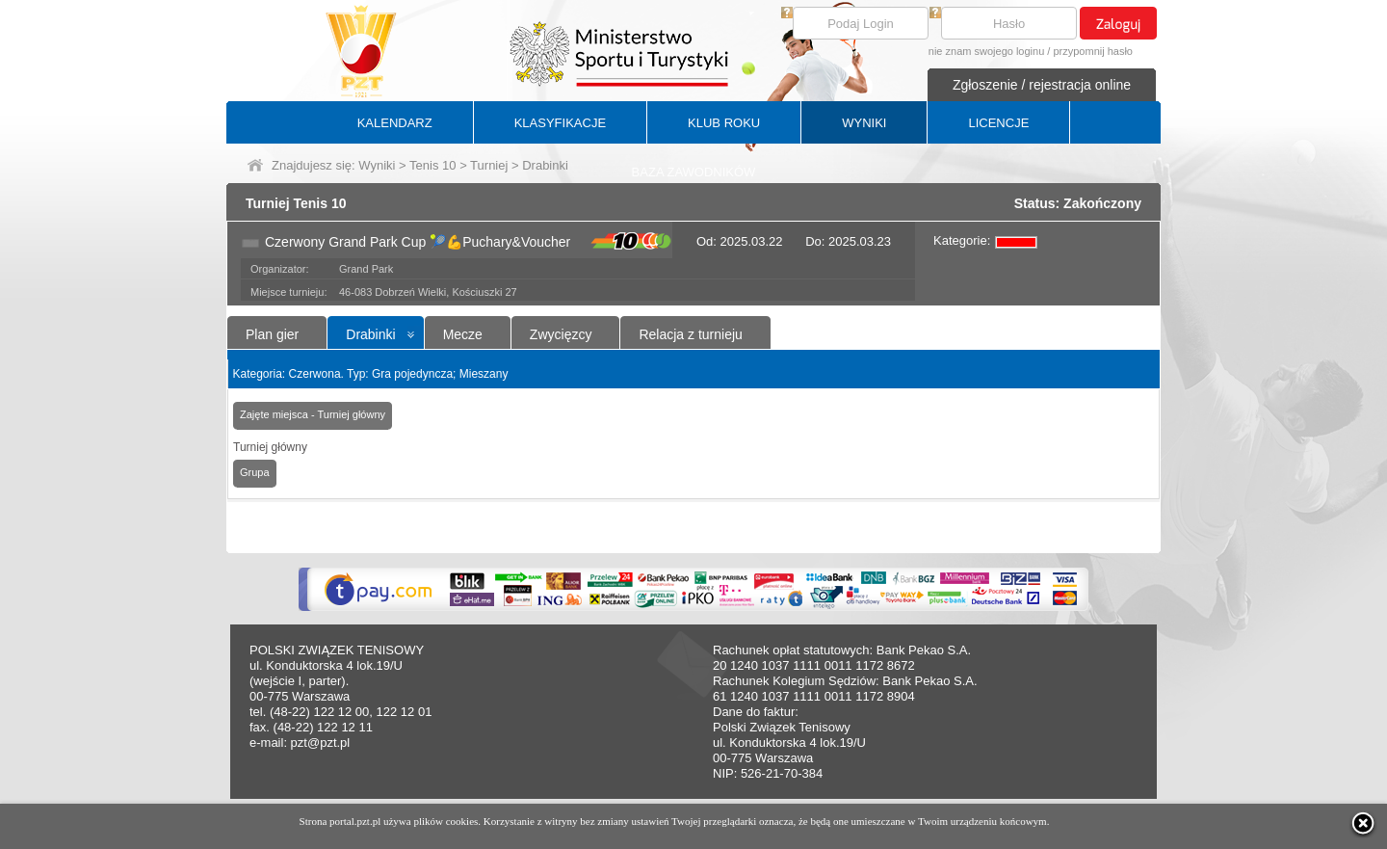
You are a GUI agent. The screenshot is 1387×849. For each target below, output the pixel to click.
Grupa (255, 472)
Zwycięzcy (561, 334)
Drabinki (370, 334)
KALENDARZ (394, 123)
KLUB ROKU (724, 123)
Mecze (463, 334)
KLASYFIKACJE (560, 123)
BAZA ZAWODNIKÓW (694, 172)
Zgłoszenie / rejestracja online (1042, 85)
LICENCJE (998, 123)
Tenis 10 (432, 165)
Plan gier (272, 334)
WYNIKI (864, 123)
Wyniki (376, 165)
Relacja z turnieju (690, 334)
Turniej (489, 165)
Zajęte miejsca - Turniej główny (312, 414)
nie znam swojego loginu (986, 51)
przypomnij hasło (1093, 51)
